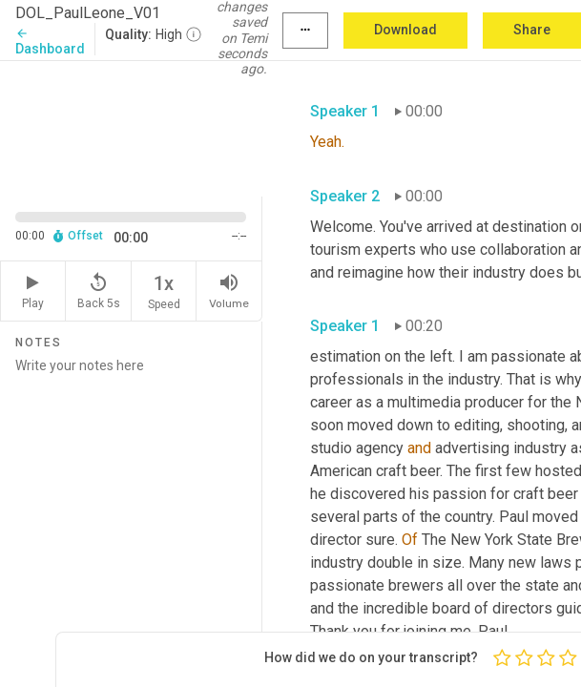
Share (531, 29)
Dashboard (50, 41)
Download (405, 29)
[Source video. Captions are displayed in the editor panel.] (131, 127)
